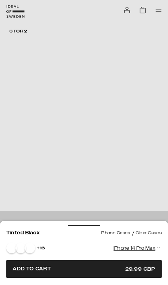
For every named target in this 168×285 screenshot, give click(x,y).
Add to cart (84, 269)
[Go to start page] (15, 11)
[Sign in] (127, 10)
